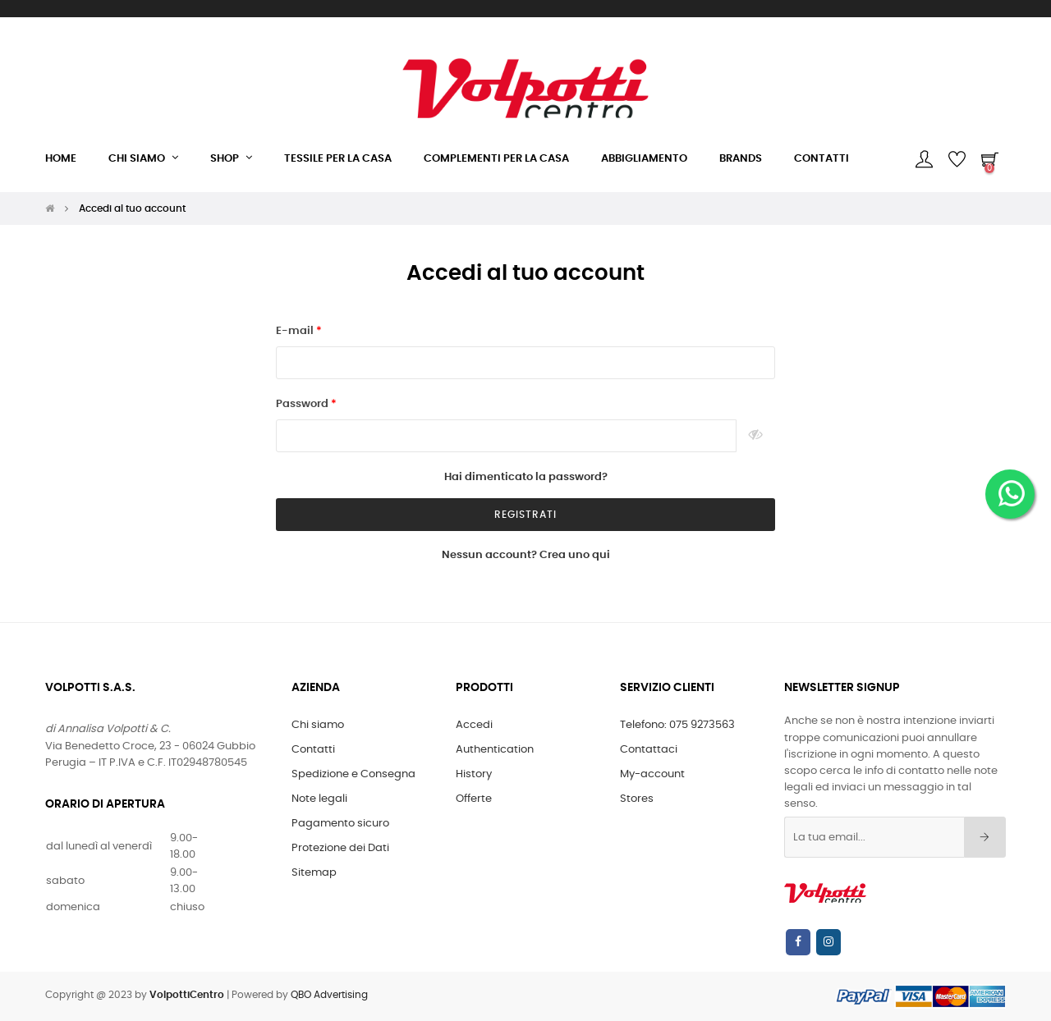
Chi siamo (317, 725)
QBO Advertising (329, 995)
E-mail (296, 331)
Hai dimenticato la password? (526, 477)
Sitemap (314, 873)
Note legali (319, 799)
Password (303, 404)
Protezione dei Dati (340, 848)
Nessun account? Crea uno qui (526, 555)
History (474, 774)
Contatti (313, 749)
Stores (637, 799)
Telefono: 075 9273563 (677, 725)
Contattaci (648, 749)
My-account (652, 774)
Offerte (474, 799)
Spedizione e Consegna (353, 774)
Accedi (474, 725)
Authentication (495, 749)
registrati (525, 515)
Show (756, 435)
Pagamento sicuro (340, 823)
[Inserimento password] (506, 435)
